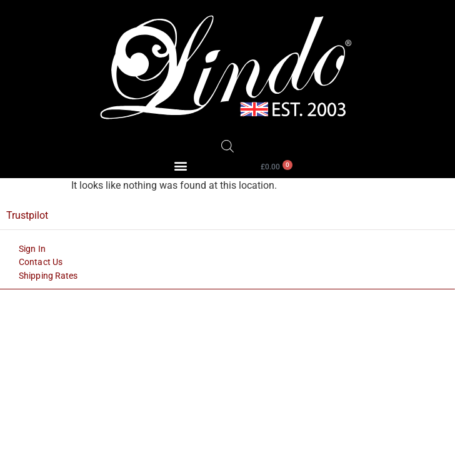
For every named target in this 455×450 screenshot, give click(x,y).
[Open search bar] (227, 146)
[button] (181, 166)
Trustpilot (27, 215)
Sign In (32, 249)
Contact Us (40, 262)
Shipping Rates (48, 276)
